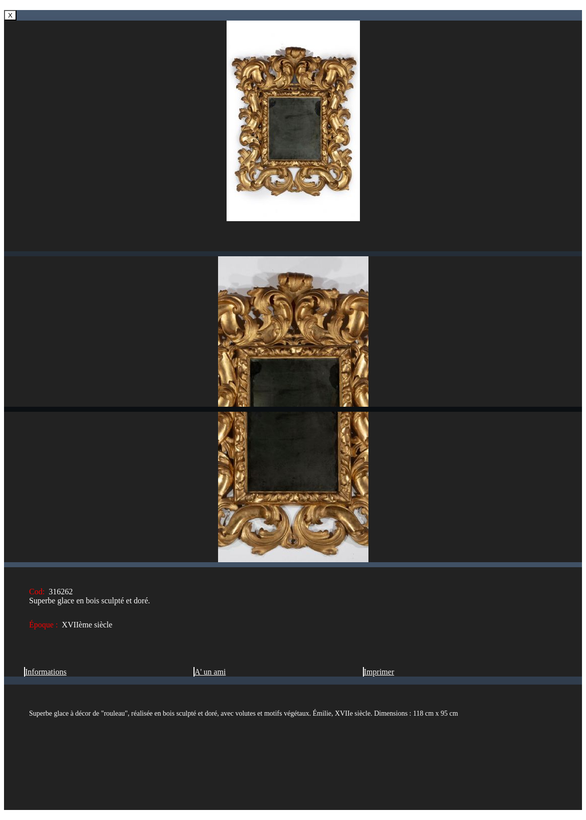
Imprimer (378, 672)
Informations (45, 672)
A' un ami (209, 672)
